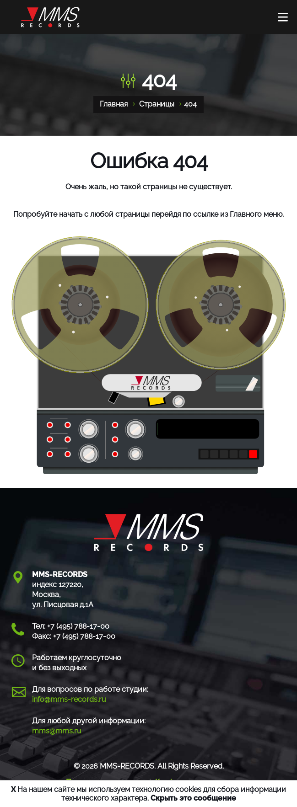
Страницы (156, 104)
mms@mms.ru (56, 731)
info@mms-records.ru (69, 699)
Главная (114, 104)
